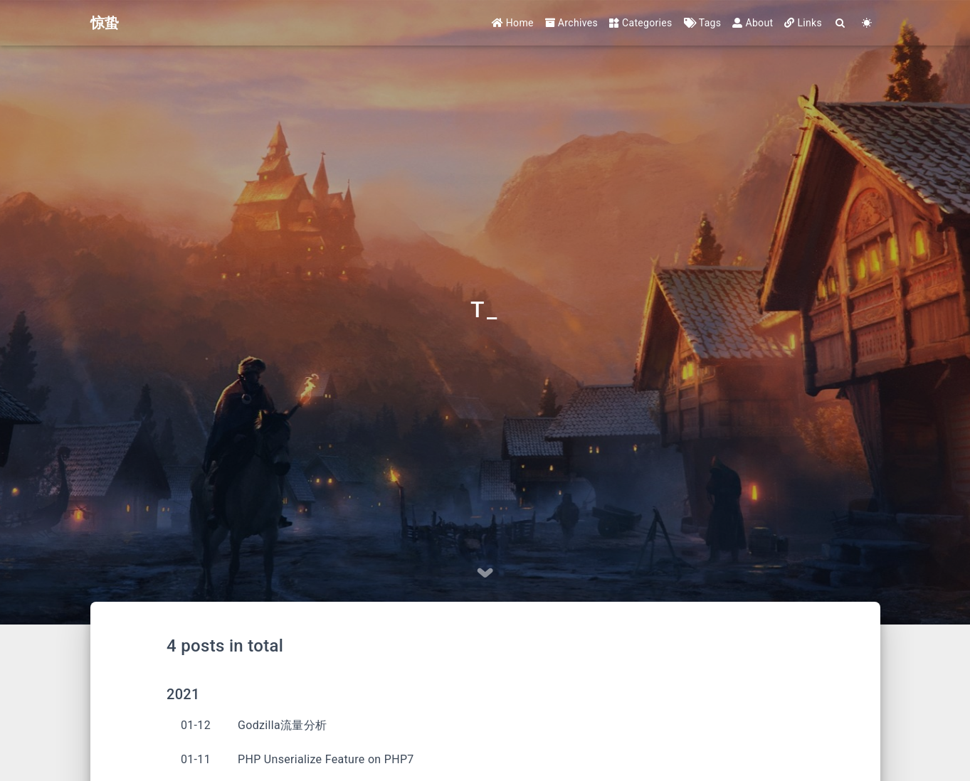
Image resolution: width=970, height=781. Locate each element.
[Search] (841, 23)
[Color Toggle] (867, 23)
